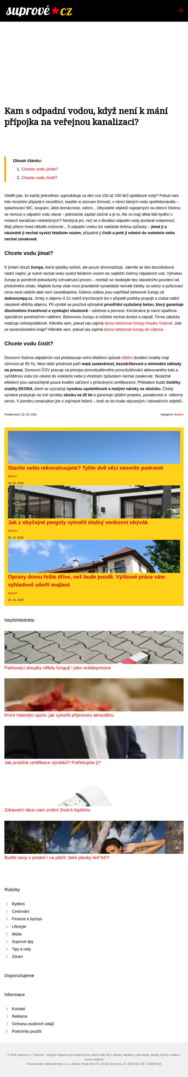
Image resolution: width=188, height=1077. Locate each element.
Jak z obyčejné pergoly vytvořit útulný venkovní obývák (78, 522)
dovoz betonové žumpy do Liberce (133, 329)
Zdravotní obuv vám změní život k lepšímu (47, 809)
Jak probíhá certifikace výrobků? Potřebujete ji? (52, 762)
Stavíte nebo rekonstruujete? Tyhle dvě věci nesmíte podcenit (85, 468)
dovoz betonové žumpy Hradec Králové (138, 323)
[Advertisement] (94, 55)
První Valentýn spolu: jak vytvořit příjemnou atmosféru (59, 715)
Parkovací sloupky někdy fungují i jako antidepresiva (57, 667)
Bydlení (179, 414)
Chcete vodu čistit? (39, 177)
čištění (127, 357)
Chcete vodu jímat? (39, 169)
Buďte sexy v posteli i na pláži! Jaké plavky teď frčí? (56, 857)
